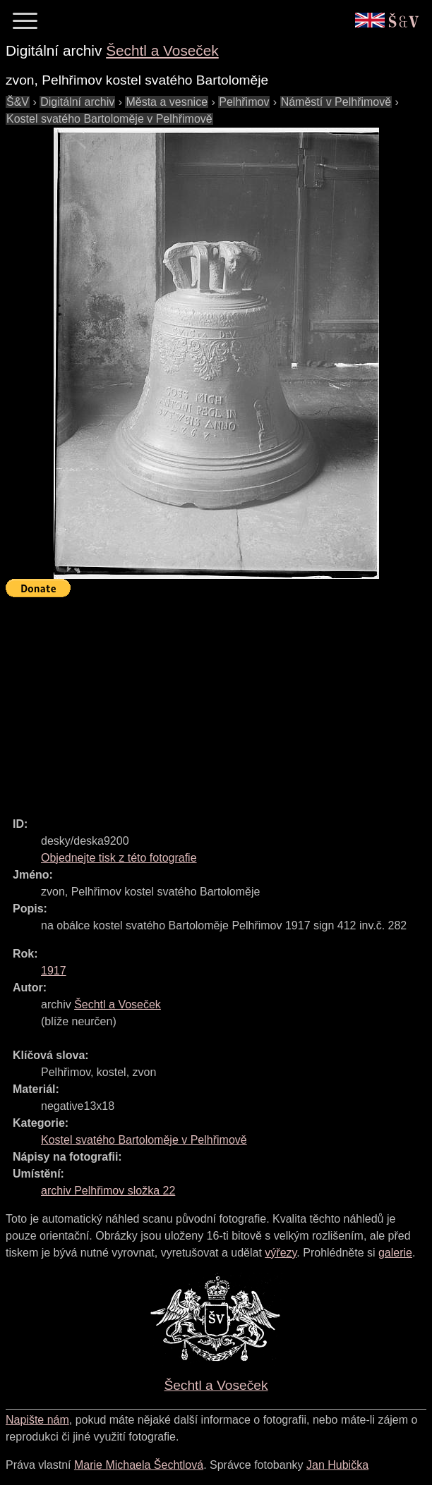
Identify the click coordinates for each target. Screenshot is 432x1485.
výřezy (280, 1253)
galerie (395, 1253)
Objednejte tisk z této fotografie (119, 858)
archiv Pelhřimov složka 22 (108, 1191)
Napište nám (37, 1420)
